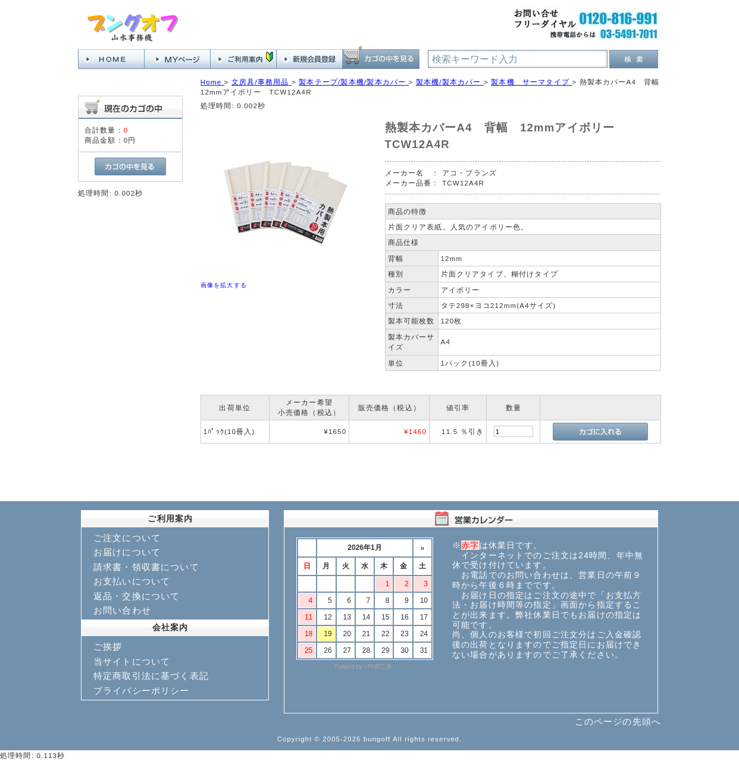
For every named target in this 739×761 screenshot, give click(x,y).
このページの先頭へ (618, 721)
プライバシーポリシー (141, 690)
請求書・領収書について (146, 567)
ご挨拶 (107, 646)
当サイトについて (131, 661)
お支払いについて (131, 581)
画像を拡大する (224, 285)
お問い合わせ (122, 610)
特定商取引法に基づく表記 (151, 676)
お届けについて (127, 552)
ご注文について (127, 538)
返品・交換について (136, 596)
